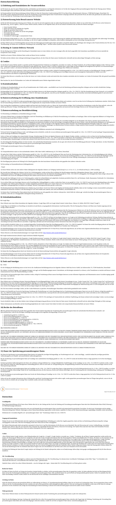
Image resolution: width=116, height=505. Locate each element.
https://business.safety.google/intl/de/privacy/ (55, 232)
